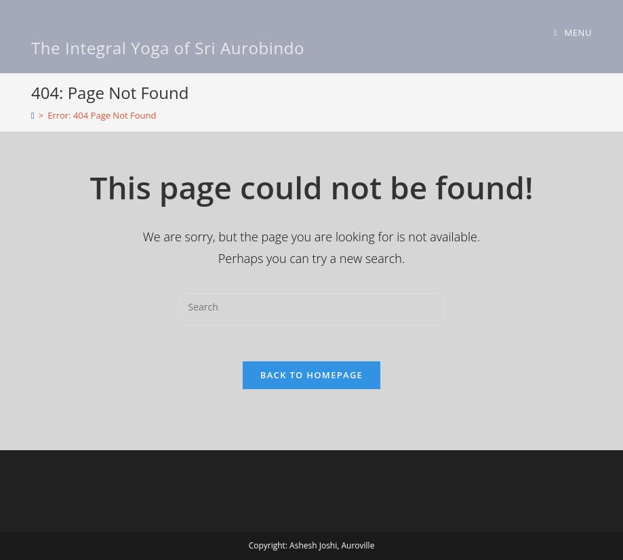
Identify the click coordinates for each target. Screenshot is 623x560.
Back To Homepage (311, 375)
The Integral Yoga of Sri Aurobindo (167, 48)
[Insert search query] (312, 307)
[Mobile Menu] (573, 32)
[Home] (33, 115)
